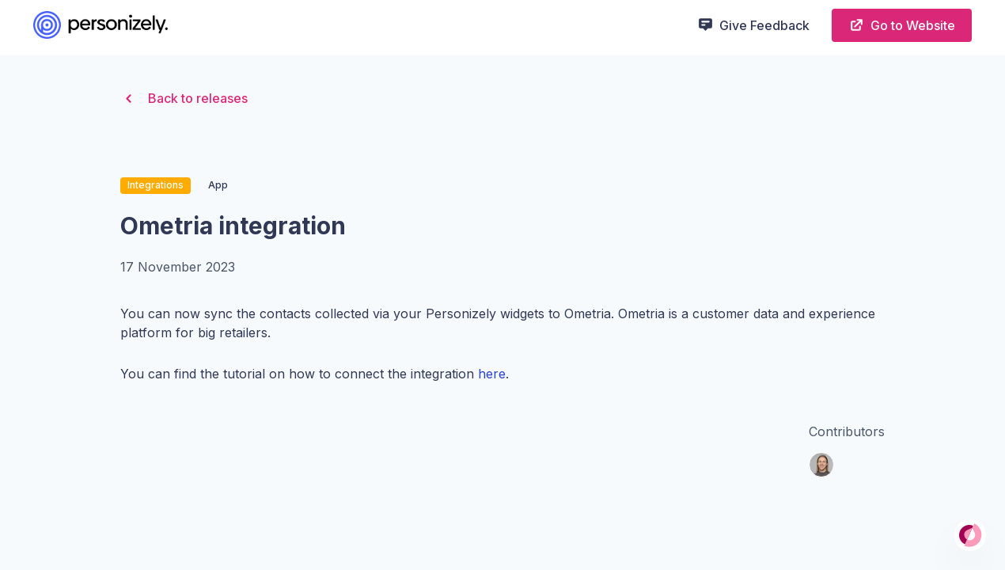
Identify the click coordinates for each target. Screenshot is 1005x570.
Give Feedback (753, 24)
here (492, 374)
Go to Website (901, 25)
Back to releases (184, 98)
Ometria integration (233, 225)
